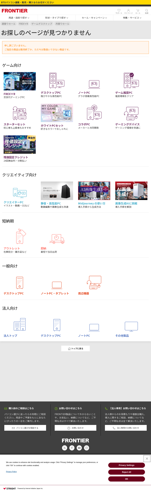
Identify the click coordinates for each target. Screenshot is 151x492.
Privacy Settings (126, 465)
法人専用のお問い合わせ (126, 428)
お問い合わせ (75, 428)
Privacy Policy (11, 472)
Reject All (126, 472)
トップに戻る (75, 348)
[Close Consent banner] (147, 458)
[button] (19, 18)
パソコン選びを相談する (25, 428)
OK (126, 479)
